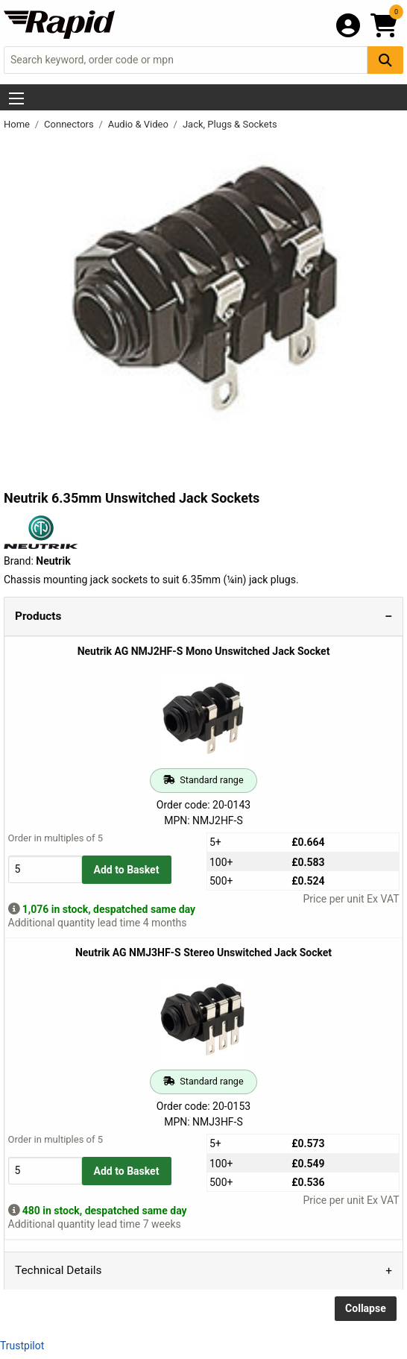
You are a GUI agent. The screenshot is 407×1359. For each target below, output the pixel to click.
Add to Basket (127, 870)
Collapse (365, 1308)
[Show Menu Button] (16, 98)
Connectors (70, 124)
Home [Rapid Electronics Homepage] (18, 124)
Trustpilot (22, 1346)
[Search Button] (385, 60)
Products (38, 616)
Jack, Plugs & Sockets (230, 124)
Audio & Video (139, 124)
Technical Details (58, 1270)
